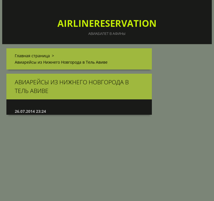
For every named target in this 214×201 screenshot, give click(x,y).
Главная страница (32, 55)
